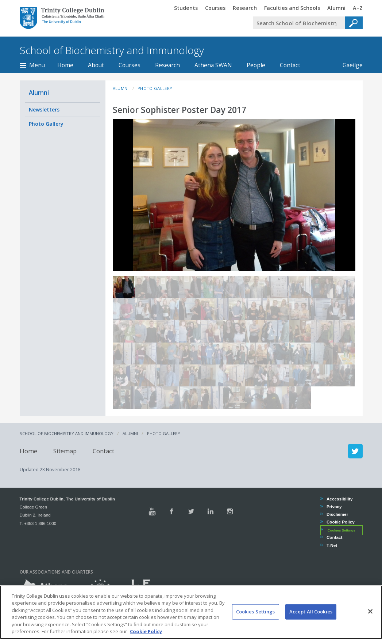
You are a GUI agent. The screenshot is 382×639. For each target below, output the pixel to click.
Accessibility (339, 498)
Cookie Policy (340, 521)
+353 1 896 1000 (40, 523)
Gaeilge (349, 65)
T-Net (331, 545)
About (96, 65)
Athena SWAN (213, 65)
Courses (129, 65)
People (256, 65)
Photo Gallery (46, 123)
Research (167, 65)
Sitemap (65, 451)
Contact (290, 65)
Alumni (39, 92)
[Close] (370, 617)
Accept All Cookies (310, 617)
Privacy (334, 506)
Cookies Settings (341, 530)
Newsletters (44, 109)
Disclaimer (337, 514)
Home (65, 65)
